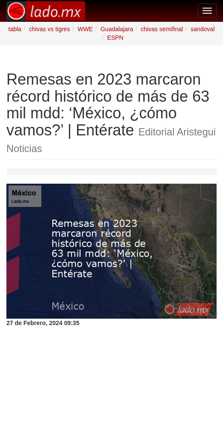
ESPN (115, 37)
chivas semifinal (162, 29)
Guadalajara (117, 29)
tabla (15, 29)
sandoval (202, 29)
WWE (85, 29)
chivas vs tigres (49, 29)
